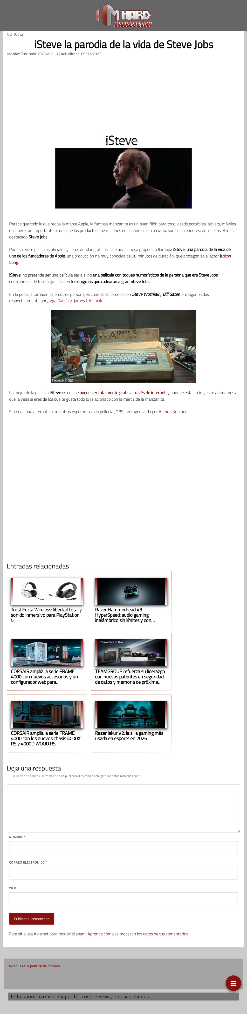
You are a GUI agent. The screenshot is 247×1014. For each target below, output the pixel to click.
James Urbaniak (88, 300)
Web (12, 888)
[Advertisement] (123, 96)
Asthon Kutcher (172, 411)
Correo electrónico (28, 862)
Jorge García (58, 300)
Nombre (17, 836)
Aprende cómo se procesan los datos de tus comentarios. (138, 934)
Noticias (15, 34)
